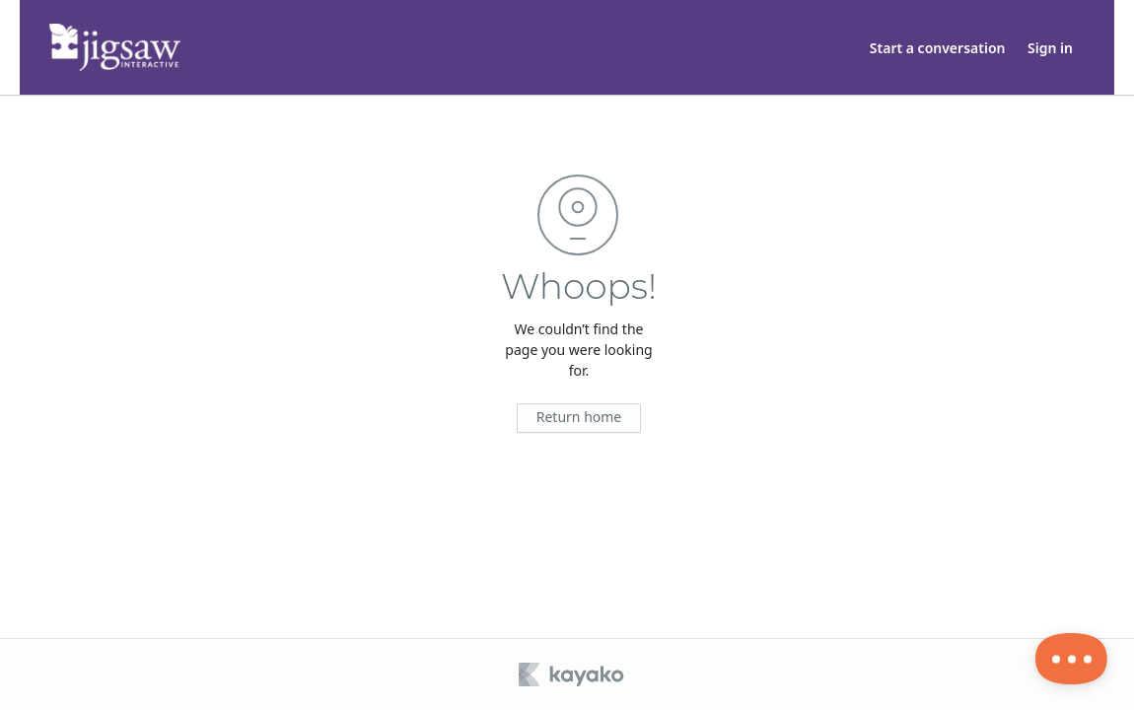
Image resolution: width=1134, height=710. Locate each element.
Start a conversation (938, 47)
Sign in (1050, 47)
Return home (579, 416)
